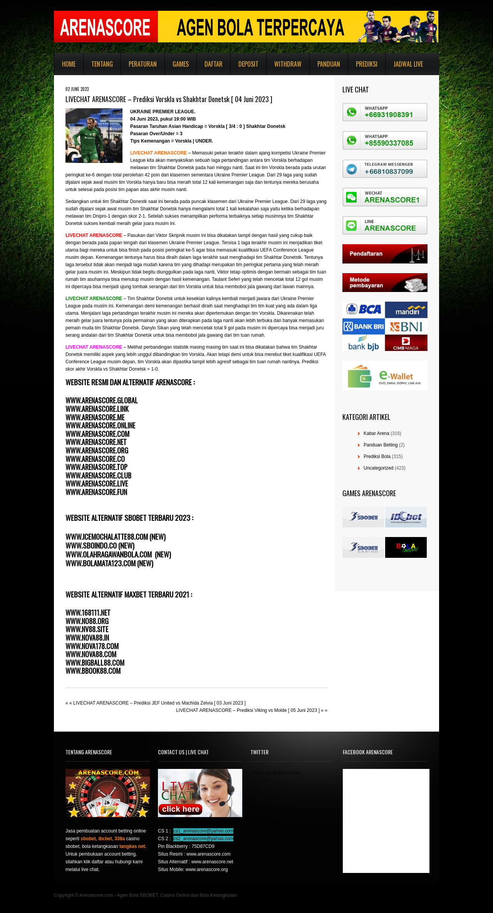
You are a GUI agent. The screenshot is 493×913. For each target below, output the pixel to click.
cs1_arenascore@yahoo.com (203, 831)
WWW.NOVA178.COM (92, 646)
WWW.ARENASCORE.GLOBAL (101, 400)
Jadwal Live (408, 64)
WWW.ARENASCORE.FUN (96, 492)
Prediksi (366, 64)
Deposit (248, 64)
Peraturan (143, 64)
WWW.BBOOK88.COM (93, 671)
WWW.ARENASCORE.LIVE (96, 483)
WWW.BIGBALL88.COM (94, 663)
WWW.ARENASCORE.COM (97, 434)
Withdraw (288, 64)
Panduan (328, 64)
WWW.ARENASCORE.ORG (96, 450)
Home (68, 64)
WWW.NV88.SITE (86, 629)
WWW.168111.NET (88, 613)
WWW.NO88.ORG (87, 621)
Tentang (102, 64)
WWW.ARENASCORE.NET (96, 442)
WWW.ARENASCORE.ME (94, 417)
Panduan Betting (381, 445)
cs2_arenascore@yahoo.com (203, 838)
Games (181, 64)
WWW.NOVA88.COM (90, 654)
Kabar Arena (376, 433)
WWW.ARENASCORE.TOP (96, 467)
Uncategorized (378, 468)
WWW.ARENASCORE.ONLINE (100, 425)
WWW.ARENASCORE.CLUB (98, 475)
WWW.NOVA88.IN (87, 638)
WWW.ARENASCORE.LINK (97, 409)
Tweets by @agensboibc (275, 772)
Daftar (214, 64)
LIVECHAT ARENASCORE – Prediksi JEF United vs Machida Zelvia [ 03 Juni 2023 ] (159, 703)
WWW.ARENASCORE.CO (95, 459)
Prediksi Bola (377, 456)
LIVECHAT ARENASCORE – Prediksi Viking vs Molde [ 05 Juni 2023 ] (248, 710)
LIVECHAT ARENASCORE (158, 153)
